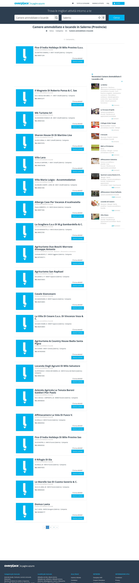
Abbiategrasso (48, 581)
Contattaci (74, 580)
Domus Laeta (42, 504)
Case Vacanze (117, 185)
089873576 (40, 143)
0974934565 (41, 351)
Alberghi (117, 128)
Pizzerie (109, 137)
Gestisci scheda (77, 61)
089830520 (40, 445)
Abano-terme (53, 577)
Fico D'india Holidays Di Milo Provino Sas (58, 437)
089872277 (40, 98)
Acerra (55, 581)
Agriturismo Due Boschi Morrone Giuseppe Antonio (54, 248)
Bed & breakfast (105, 126)
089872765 (40, 232)
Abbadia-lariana (57, 579)
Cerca (117, 17)
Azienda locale (8, 577)
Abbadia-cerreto (43, 577)
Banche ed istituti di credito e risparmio (16, 581)
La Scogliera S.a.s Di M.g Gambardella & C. (59, 224)
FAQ (108, 3)
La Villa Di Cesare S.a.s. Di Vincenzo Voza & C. (59, 317)
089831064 (40, 376)
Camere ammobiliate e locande (44, 50)
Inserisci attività (98, 3)
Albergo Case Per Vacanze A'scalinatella (57, 202)
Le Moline (104, 85)
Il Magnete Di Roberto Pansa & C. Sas (56, 90)
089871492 (40, 210)
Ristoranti (103, 137)
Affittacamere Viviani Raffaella (111, 192)
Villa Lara (40, 157)
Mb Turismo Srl (43, 112)
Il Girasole (104, 135)
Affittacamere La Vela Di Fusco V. (54, 414)
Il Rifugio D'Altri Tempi (108, 123)
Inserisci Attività (76, 577)
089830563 (40, 423)
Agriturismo (104, 87)
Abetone (40, 581)
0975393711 (41, 257)
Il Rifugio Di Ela (43, 459)
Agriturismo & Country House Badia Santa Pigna (59, 342)
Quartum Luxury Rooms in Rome (111, 175)
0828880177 (41, 512)
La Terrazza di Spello (107, 110)
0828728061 (41, 302)
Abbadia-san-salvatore (45, 579)
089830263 (40, 490)
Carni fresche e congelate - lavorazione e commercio (111, 93)
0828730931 (41, 279)
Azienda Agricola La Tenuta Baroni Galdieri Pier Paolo (54, 391)
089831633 (40, 121)
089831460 (40, 188)
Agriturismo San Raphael (49, 271)
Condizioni (118, 577)
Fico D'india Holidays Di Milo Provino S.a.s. (59, 47)
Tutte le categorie (83, 3)
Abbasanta (61, 581)
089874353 (40, 467)
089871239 (40, 55)
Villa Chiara (104, 215)
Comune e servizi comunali (22, 577)
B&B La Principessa (107, 146)
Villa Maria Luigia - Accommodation (55, 179)
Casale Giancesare (45, 293)
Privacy (117, 580)
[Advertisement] (50, 76)
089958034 (40, 401)
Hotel (110, 185)
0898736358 (41, 165)
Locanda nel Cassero (107, 202)
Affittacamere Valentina (109, 159)
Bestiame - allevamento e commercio (65, 251)
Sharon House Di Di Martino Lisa (53, 135)
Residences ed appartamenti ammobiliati (108, 183)
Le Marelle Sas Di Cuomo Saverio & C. (56, 481)
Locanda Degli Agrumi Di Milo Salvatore (57, 365)
